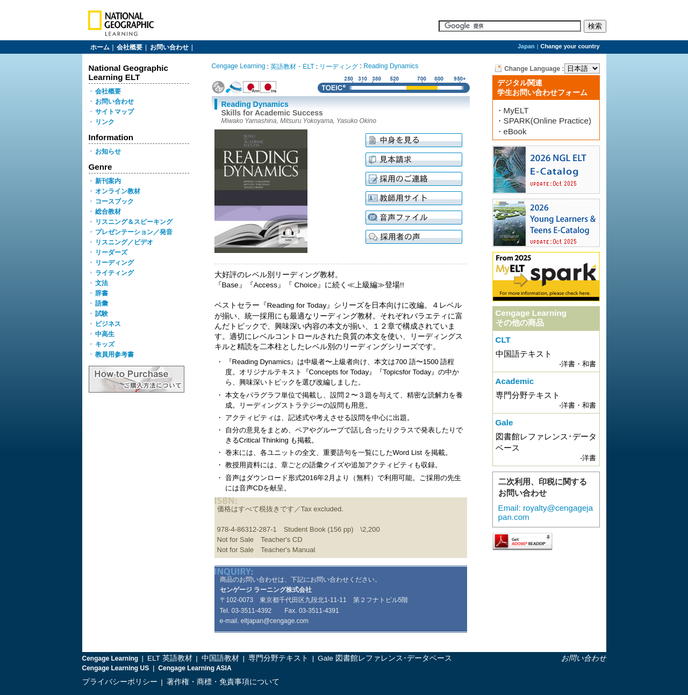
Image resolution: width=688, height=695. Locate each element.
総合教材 (108, 211)
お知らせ (108, 151)
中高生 (104, 334)
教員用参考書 (114, 354)
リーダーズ (111, 252)
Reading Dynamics (390, 66)
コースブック (114, 201)
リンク (104, 122)
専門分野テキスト (279, 658)
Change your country (570, 46)
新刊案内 (108, 181)
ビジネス (108, 324)
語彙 (101, 303)
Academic (515, 381)
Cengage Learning (239, 66)
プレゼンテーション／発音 (134, 232)
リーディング (114, 262)
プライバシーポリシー (119, 682)
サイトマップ (114, 111)
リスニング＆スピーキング (134, 222)
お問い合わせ (169, 47)
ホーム (100, 47)
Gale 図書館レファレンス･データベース (385, 658)
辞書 (101, 293)
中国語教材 (221, 658)
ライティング (114, 273)
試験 (101, 313)
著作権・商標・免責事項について (223, 682)
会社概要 (129, 47)
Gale (504, 422)
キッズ (104, 344)
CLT (503, 339)
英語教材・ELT (292, 66)
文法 (101, 283)
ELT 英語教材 (170, 658)
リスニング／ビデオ (124, 242)
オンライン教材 (117, 191)
